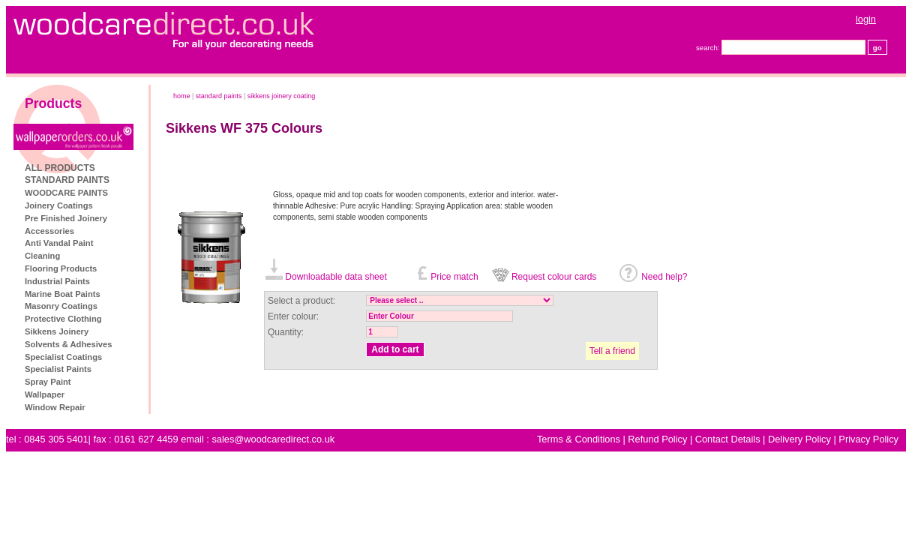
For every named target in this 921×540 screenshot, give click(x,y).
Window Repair (55, 407)
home (181, 96)
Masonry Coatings (61, 306)
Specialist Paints (58, 369)
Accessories (49, 231)
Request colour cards (554, 277)
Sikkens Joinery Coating (282, 96)
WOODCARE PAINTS (66, 192)
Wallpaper (44, 394)
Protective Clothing (63, 318)
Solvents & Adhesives (68, 344)
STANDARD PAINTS (67, 180)
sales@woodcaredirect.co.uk (273, 439)
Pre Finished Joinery (66, 218)
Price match (454, 277)
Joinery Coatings (59, 205)
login (866, 19)
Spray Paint (48, 381)
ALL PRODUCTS (60, 168)
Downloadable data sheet (335, 277)
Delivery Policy (799, 439)
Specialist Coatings (63, 357)
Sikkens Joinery (56, 331)
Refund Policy (657, 439)
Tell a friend (612, 351)
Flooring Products (61, 268)
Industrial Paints (57, 281)
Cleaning (42, 255)
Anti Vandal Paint (59, 243)
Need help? (664, 277)
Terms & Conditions (578, 439)
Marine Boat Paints (62, 294)
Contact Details (727, 439)
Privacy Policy (868, 439)
